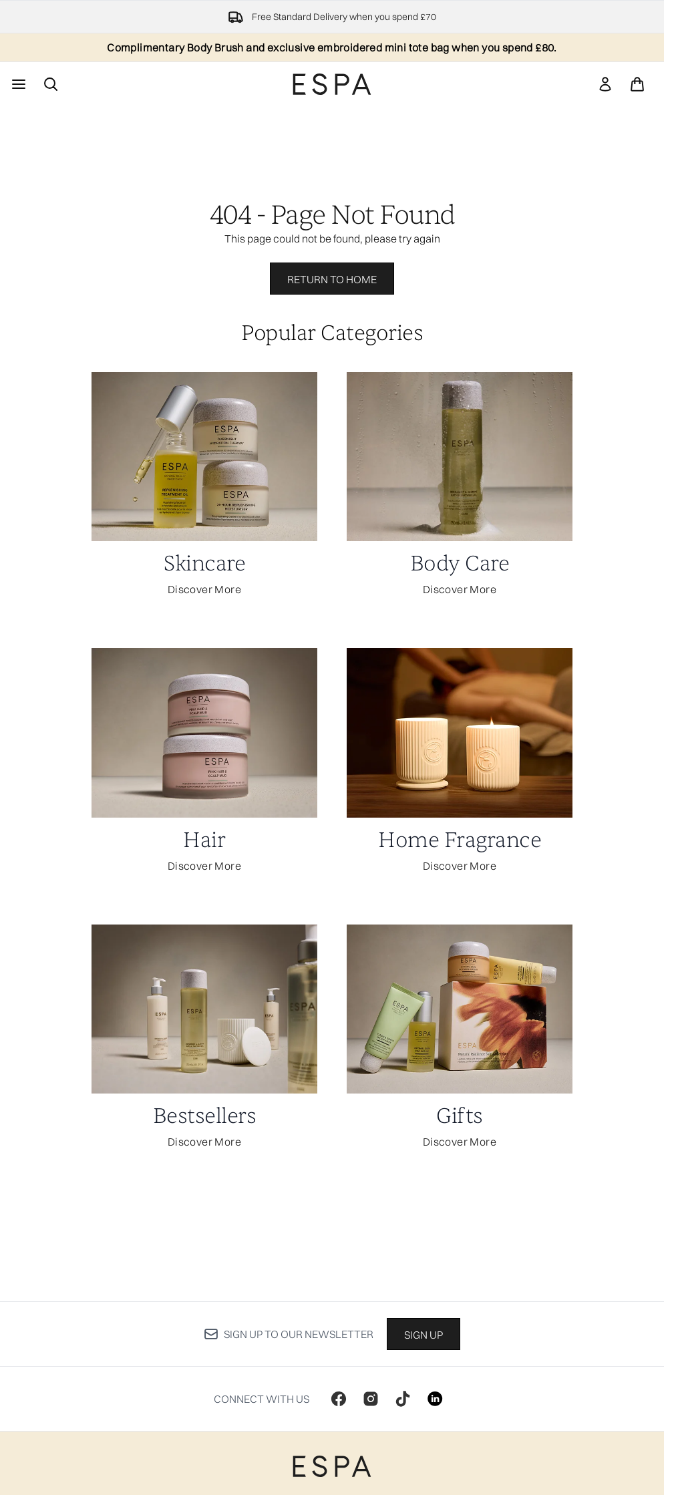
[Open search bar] (51, 84)
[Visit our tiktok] (403, 1399)
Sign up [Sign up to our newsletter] (423, 1334)
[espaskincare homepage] (332, 84)
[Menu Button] (17, 84)
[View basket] (637, 84)
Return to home (332, 279)
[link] (605, 84)
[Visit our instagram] (371, 1399)
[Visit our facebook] (339, 1399)
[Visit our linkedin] (435, 1399)
